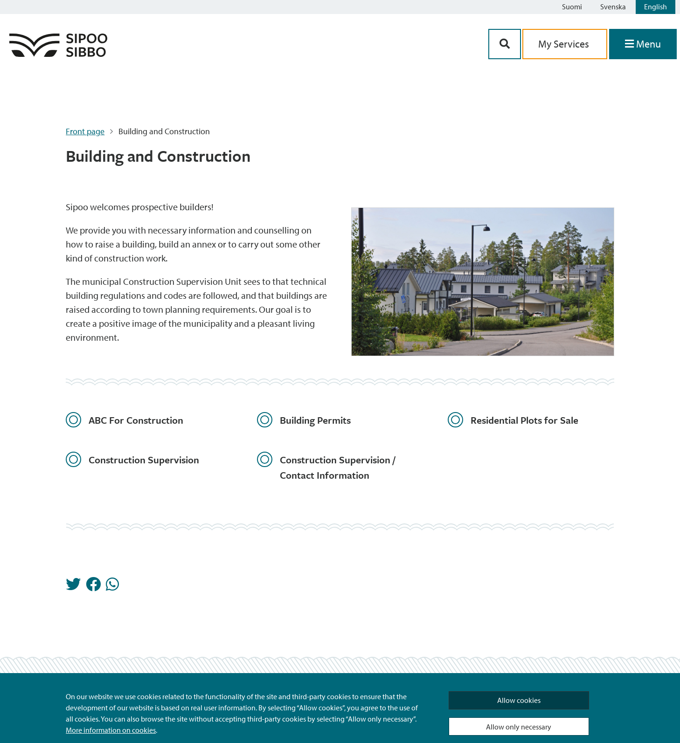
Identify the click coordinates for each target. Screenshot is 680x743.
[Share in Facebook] (93, 587)
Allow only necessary (518, 726)
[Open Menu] (643, 44)
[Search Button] (504, 44)
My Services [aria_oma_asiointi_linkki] (564, 43)
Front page (85, 131)
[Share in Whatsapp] (112, 587)
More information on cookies (111, 730)
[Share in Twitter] (73, 587)
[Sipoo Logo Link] (58, 53)
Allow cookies (519, 700)
